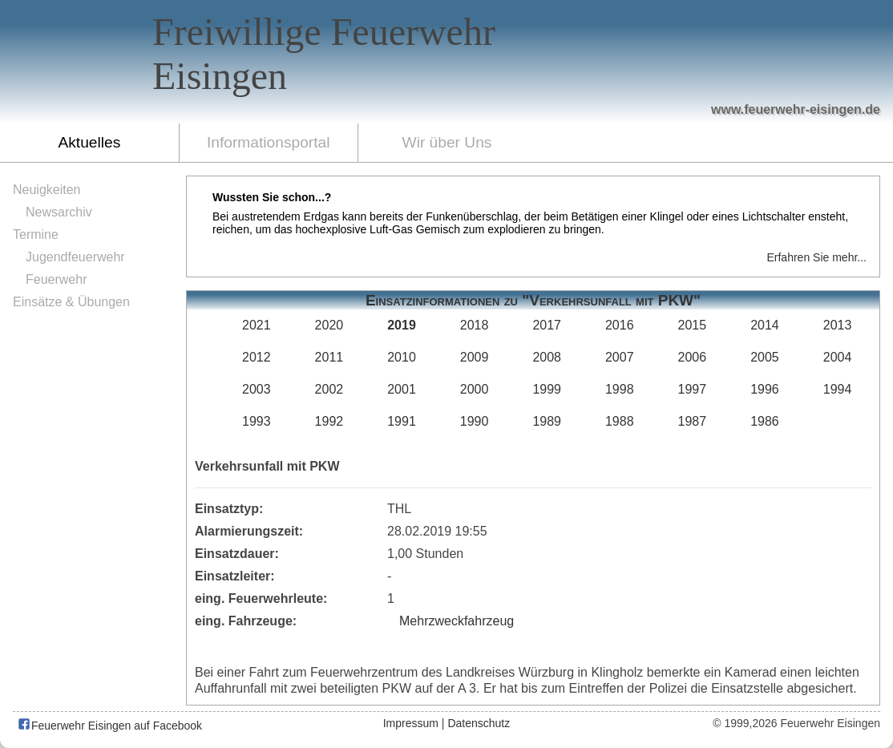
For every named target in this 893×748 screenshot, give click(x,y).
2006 (692, 357)
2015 (692, 325)
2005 (764, 357)
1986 (764, 421)
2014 (764, 325)
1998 (619, 389)
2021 (256, 325)
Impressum (410, 723)
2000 (474, 389)
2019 (401, 325)
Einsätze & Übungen (71, 302)
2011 (329, 357)
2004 (837, 357)
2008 (546, 357)
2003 (256, 389)
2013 (837, 325)
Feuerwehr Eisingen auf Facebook (109, 725)
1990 (474, 421)
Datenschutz (478, 723)
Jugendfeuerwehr (75, 257)
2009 (474, 357)
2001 (401, 389)
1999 (546, 389)
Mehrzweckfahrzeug (456, 621)
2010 (401, 357)
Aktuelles (89, 142)
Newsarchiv (59, 212)
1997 (692, 389)
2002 (329, 389)
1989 (546, 421)
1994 (837, 389)
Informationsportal (268, 142)
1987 (692, 421)
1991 (401, 421)
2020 (329, 325)
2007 (619, 357)
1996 (764, 389)
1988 (619, 421)
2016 (619, 325)
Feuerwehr (56, 279)
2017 (546, 325)
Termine (36, 234)
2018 (474, 325)
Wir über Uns (447, 142)
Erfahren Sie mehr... (816, 257)
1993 (256, 421)
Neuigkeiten (47, 189)
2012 (256, 357)
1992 (329, 421)
